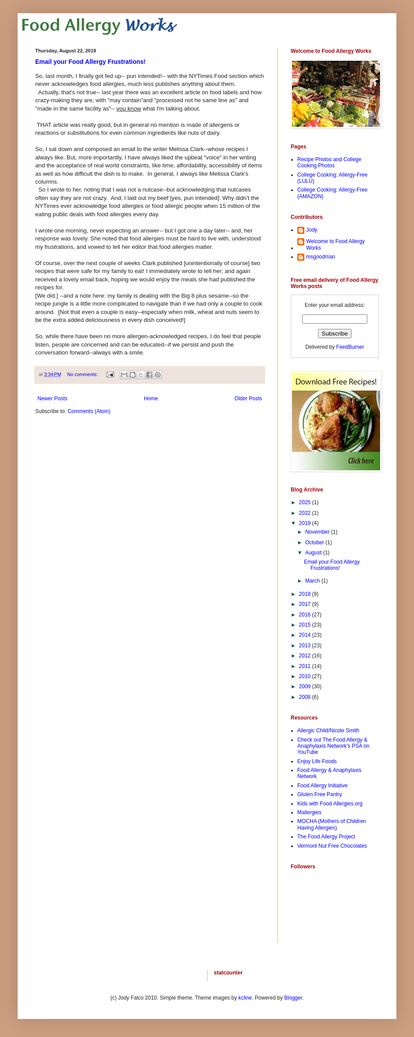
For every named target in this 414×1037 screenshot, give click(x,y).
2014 (305, 635)
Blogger (293, 998)
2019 (305, 523)
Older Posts (248, 398)
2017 (305, 604)
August (314, 553)
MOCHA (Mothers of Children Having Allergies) (331, 824)
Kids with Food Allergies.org (329, 804)
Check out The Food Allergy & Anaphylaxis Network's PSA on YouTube (333, 746)
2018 (305, 594)
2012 (305, 656)
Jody (311, 230)
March (313, 581)
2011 (305, 666)
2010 (305, 676)
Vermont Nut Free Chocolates (332, 846)
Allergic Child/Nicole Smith (328, 730)
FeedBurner (350, 347)
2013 (305, 645)
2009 (305, 686)
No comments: (83, 374)
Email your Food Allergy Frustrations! (90, 61)
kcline (245, 998)
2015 (305, 625)
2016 (305, 615)
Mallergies (309, 812)
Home (151, 398)
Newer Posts (52, 398)
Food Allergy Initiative (322, 785)
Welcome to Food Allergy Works (335, 244)
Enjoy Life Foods (316, 761)
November (318, 532)
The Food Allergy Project (326, 837)
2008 (305, 697)
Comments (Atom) (88, 411)
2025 (305, 502)
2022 (305, 513)
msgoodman (320, 257)
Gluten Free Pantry (319, 794)
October (315, 542)
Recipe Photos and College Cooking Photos (329, 162)
